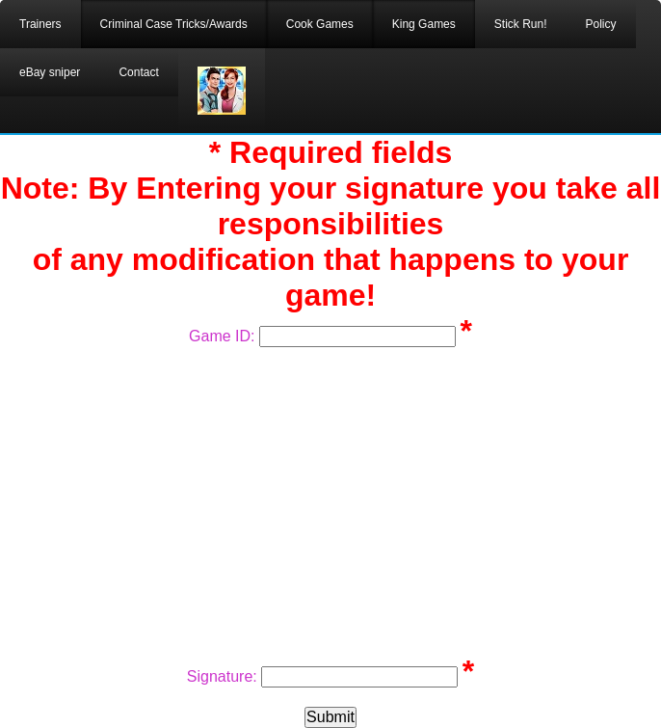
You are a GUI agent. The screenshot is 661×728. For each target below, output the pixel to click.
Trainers (40, 24)
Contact (138, 72)
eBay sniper (49, 72)
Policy (600, 24)
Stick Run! (520, 24)
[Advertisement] (330, 501)
